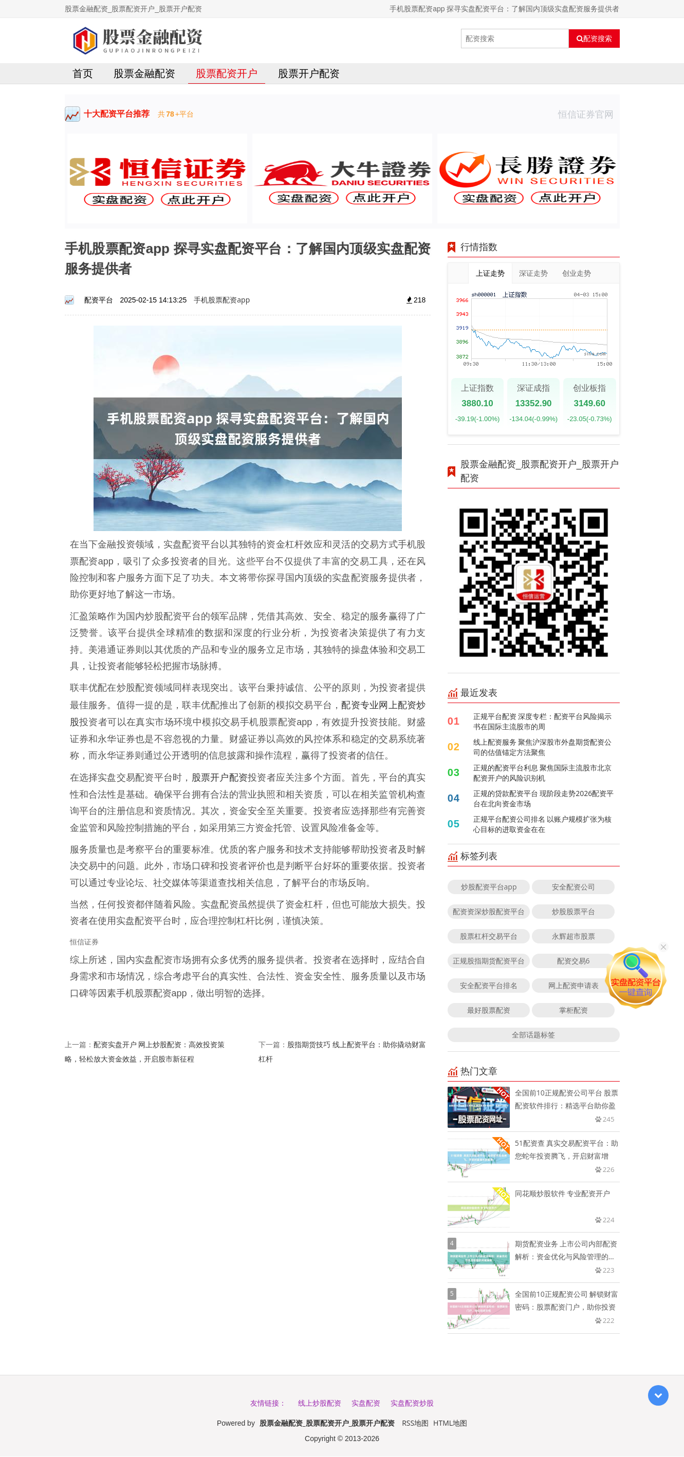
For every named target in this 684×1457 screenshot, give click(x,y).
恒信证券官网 (589, 114)
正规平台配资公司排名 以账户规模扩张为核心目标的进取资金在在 (542, 825)
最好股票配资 (488, 1010)
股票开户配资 (309, 74)
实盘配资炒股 (412, 1403)
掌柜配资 (573, 1010)
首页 (82, 74)
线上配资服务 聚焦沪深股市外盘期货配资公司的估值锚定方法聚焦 (542, 747)
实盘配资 (366, 1403)
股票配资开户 (226, 74)
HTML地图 (450, 1423)
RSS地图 (415, 1423)
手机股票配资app (222, 300)
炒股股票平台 (573, 912)
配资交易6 (573, 961)
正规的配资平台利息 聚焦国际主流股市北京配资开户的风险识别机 (542, 773)
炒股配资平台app (489, 887)
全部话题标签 (533, 1035)
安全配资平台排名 (488, 986)
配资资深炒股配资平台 (489, 912)
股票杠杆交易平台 (488, 936)
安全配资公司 (573, 887)
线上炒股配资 (319, 1403)
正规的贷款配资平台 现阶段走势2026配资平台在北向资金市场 (543, 799)
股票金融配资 (144, 74)
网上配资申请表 (573, 986)
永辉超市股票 (573, 936)
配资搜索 (594, 38)
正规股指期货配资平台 (489, 961)
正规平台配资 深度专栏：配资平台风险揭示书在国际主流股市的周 (542, 722)
